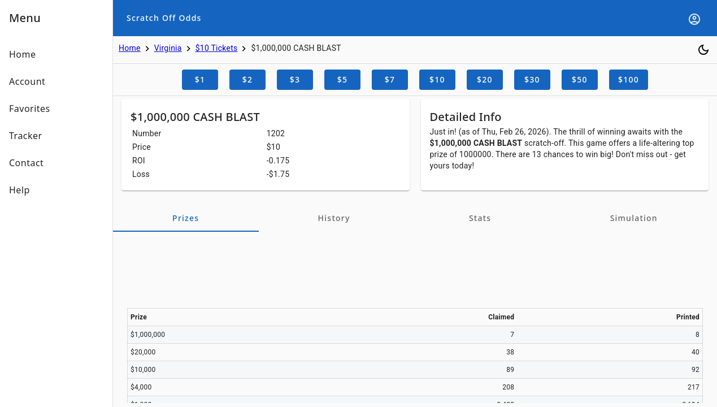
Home (130, 48)
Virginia (168, 48)
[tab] (186, 218)
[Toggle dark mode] (703, 49)
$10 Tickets (216, 48)
